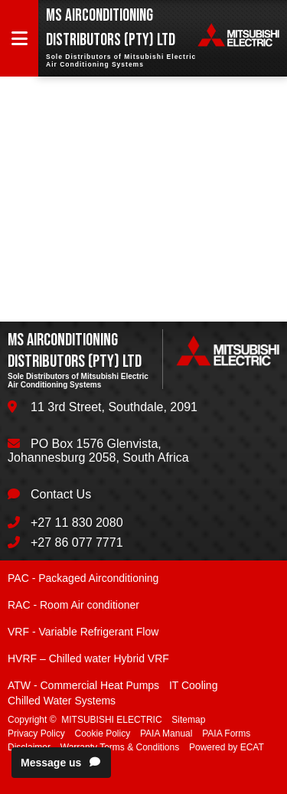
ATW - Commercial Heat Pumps (83, 685)
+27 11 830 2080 (77, 522)
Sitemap (188, 719)
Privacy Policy (36, 733)
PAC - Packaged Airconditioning (83, 578)
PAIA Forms (226, 733)
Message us (61, 762)
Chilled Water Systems (62, 700)
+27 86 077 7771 (77, 542)
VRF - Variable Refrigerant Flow (83, 632)
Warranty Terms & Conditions (119, 747)
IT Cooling (193, 685)
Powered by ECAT (226, 747)
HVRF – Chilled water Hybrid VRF (88, 658)
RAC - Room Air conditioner (73, 605)
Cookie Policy (102, 733)
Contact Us (61, 494)
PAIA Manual (166, 733)
